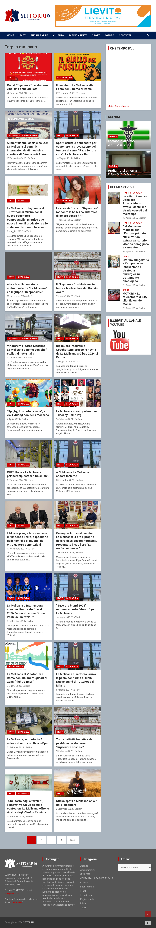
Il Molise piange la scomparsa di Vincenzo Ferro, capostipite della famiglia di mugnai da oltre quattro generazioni (27, 538)
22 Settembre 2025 (65, 93)
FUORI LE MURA (40, 35)
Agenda (113, 137)
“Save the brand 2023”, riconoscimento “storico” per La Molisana (76, 609)
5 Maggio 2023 (63, 690)
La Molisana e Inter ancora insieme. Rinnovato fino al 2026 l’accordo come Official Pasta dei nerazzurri (26, 611)
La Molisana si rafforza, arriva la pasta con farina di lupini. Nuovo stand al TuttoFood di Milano (76, 679)
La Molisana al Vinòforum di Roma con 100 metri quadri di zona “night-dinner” (27, 677)
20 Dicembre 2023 (65, 480)
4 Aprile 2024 (13, 419)
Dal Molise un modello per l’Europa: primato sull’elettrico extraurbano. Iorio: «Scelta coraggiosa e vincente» (136, 237)
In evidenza (14, 135)
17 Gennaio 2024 (15, 480)
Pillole (83, 903)
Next (72, 840)
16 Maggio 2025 (64, 158)
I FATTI (22, 35)
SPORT (96, 35)
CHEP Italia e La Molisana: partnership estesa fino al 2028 (28, 474)
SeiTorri (29, 93)
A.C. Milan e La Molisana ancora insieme (72, 474)
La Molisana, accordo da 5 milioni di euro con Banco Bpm (28, 741)
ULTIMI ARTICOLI (122, 187)
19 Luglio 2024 (63, 296)
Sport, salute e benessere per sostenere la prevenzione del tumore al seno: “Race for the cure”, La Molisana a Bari (76, 148)
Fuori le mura (87, 886)
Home (10, 35)
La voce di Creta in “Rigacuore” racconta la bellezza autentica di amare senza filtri (77, 211)
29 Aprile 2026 (115, 145)
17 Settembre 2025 (16, 158)
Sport (126, 290)
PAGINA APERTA (78, 35)
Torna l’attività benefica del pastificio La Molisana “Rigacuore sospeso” (74, 743)
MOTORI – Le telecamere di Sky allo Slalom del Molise (135, 299)
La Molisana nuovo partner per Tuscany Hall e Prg (76, 413)
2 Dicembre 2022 (64, 809)
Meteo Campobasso (118, 106)
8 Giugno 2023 (14, 686)
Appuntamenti (87, 870)
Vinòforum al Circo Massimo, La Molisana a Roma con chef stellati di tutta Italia (27, 349)
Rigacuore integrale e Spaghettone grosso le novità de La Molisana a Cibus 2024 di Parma (77, 351)
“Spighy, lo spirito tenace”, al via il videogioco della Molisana (28, 413)
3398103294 (16, 902)
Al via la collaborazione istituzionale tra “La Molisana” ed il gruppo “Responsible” (27, 288)
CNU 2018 (85, 874)
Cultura (84, 882)
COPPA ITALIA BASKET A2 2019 (96, 878)
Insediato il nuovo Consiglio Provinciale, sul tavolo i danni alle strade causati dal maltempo (135, 205)
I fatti (11, 78)
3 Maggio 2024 (63, 361)
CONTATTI (125, 35)
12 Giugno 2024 (14, 357)
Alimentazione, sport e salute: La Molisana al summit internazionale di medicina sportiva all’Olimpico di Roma (27, 148)
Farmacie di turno (121, 141)
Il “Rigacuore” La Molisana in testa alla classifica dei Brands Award (77, 288)
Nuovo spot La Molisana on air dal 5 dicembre (76, 803)
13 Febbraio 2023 (64, 751)
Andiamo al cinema (122, 170)
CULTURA (58, 35)
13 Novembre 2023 (16, 548)
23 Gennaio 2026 (15, 93)
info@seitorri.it (12, 893)
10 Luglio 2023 (63, 617)
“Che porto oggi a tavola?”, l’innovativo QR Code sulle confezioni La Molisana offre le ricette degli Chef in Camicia (28, 806)
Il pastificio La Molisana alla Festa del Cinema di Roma (74, 87)
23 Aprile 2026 (115, 174)
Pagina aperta (64, 78)
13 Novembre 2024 (16, 296)
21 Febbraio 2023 (15, 747)
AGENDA (109, 35)
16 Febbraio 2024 (64, 419)
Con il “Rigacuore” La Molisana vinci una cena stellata (28, 87)
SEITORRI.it (28, 922)
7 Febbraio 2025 (64, 220)
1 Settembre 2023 (16, 621)
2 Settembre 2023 (65, 552)
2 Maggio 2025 (14, 231)
